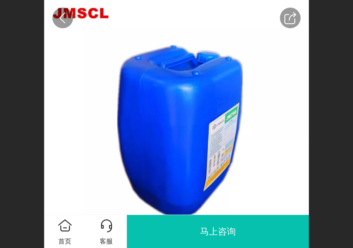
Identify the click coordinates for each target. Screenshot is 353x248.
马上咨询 (218, 231)
